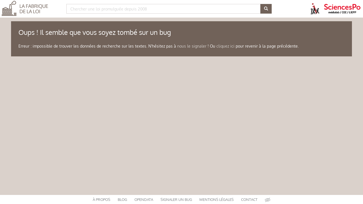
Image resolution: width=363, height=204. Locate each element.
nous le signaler (191, 46)
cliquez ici (225, 46)
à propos (101, 199)
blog (122, 199)
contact (249, 199)
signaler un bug (176, 199)
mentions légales (216, 199)
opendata (143, 199)
